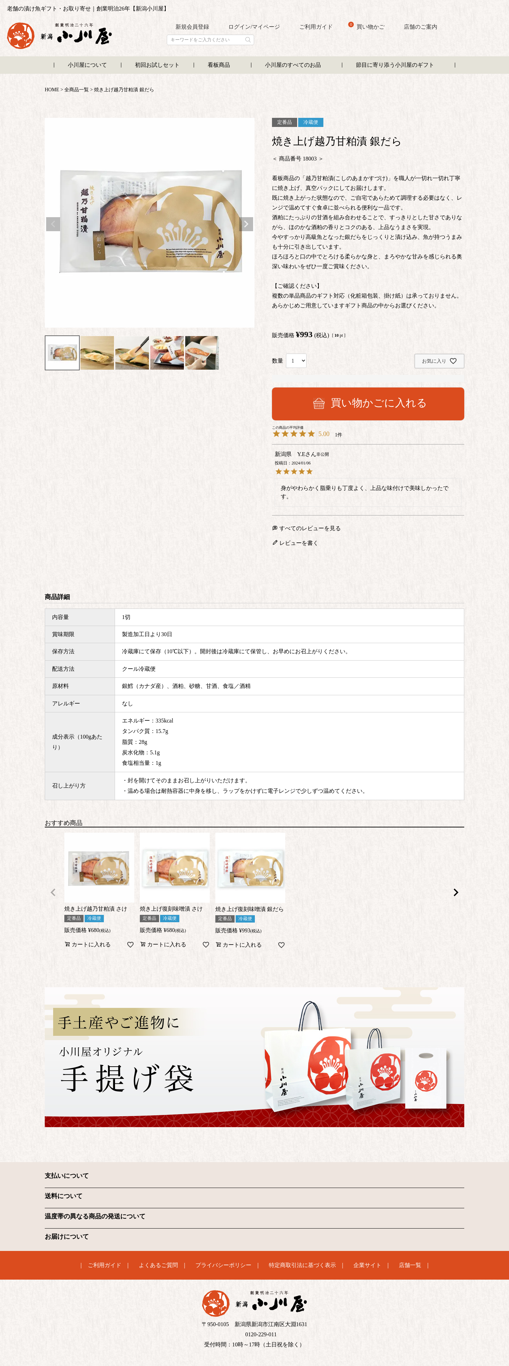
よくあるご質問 (158, 1265)
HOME (52, 89)
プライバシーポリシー (223, 1265)
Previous (53, 224)
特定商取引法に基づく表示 (302, 1265)
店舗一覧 (410, 1265)
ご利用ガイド (316, 27)
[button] (53, 892)
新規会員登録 (192, 27)
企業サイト (367, 1265)
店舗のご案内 (420, 27)
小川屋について (87, 65)
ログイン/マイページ (254, 27)
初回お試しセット (157, 65)
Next (246, 224)
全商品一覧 (76, 89)
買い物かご (366, 26)
